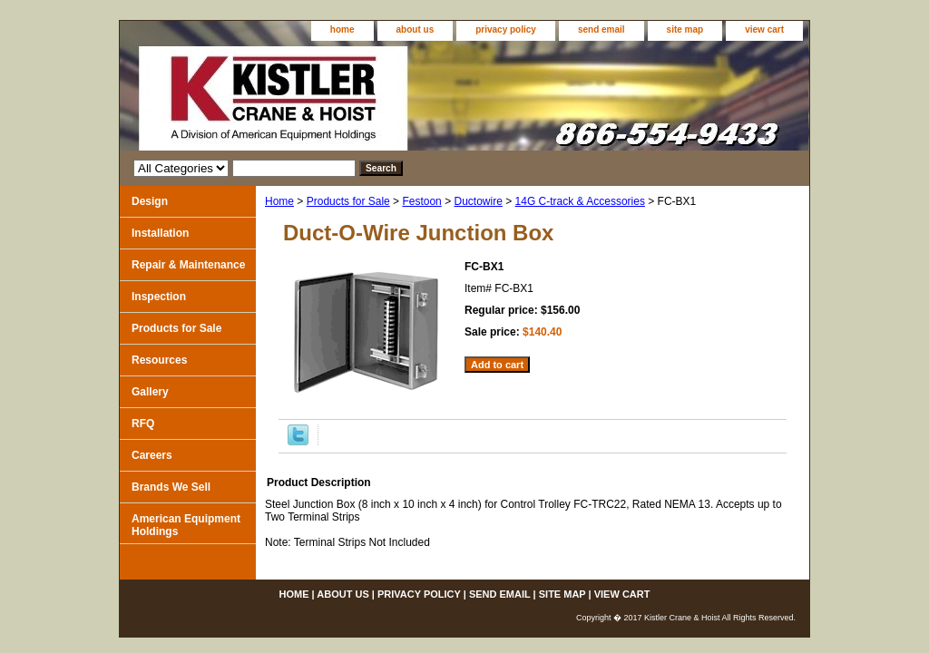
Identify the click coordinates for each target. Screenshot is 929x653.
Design (150, 201)
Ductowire (478, 201)
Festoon (421, 201)
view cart (764, 29)
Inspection (159, 296)
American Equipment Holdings (186, 525)
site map (685, 29)
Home (279, 201)
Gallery (150, 391)
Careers (152, 455)
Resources (159, 360)
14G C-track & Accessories (580, 201)
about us (415, 29)
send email (601, 29)
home (342, 29)
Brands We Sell (171, 487)
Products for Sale (348, 201)
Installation (160, 233)
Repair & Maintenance (188, 264)
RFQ (143, 423)
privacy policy (505, 29)
